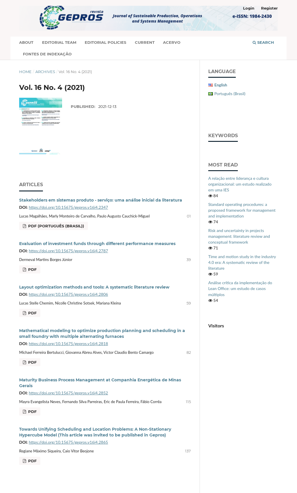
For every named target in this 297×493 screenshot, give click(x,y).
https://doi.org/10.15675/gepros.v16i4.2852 (68, 392)
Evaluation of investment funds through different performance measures (97, 243)
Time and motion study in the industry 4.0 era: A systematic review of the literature (242, 262)
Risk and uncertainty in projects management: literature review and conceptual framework (239, 236)
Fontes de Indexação (47, 54)
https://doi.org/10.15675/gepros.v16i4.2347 (68, 207)
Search (263, 42)
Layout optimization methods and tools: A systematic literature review (94, 287)
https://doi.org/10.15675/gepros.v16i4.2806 (68, 294)
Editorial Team (59, 42)
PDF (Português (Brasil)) (55, 226)
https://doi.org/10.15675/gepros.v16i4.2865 (68, 442)
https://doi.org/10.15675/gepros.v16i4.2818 (68, 343)
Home (25, 71)
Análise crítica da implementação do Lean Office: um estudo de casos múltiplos (240, 288)
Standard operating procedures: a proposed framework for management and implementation (242, 210)
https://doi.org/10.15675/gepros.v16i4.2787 (68, 250)
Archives (45, 71)
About (26, 42)
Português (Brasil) (229, 93)
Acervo (171, 42)
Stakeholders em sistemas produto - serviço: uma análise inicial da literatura (100, 200)
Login (248, 8)
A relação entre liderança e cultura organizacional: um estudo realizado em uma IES (239, 184)
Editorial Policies (105, 42)
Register (269, 8)
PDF (32, 269)
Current (145, 42)
